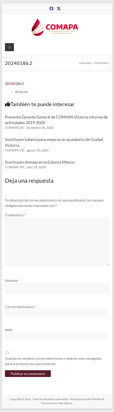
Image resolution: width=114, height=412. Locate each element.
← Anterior (19, 92)
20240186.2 (14, 83)
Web (8, 330)
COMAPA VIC (15, 127)
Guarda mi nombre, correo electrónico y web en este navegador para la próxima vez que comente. (53, 361)
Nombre (12, 280)
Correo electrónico (20, 307)
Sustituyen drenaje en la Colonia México (40, 162)
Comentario (15, 215)
